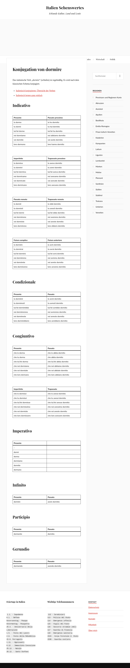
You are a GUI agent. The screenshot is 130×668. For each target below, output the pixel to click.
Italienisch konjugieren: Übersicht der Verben (35, 90)
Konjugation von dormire (44, 68)
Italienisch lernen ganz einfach (29, 95)
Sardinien (100, 184)
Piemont (99, 178)
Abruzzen (100, 103)
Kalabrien (100, 138)
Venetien (99, 212)
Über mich (92, 630)
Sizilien (99, 189)
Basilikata (100, 120)
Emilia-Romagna (102, 126)
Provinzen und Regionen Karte (109, 97)
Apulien (99, 114)
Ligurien (99, 155)
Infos (88, 59)
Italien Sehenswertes (65, 7)
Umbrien (99, 207)
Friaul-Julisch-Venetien (105, 132)
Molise (98, 172)
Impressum (93, 613)
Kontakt (91, 619)
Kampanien (100, 143)
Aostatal (99, 109)
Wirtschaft (100, 59)
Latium (98, 149)
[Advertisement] (65, 37)
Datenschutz (93, 607)
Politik (112, 59)
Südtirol (99, 195)
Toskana (99, 201)
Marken (99, 166)
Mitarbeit (92, 624)
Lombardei (100, 161)
